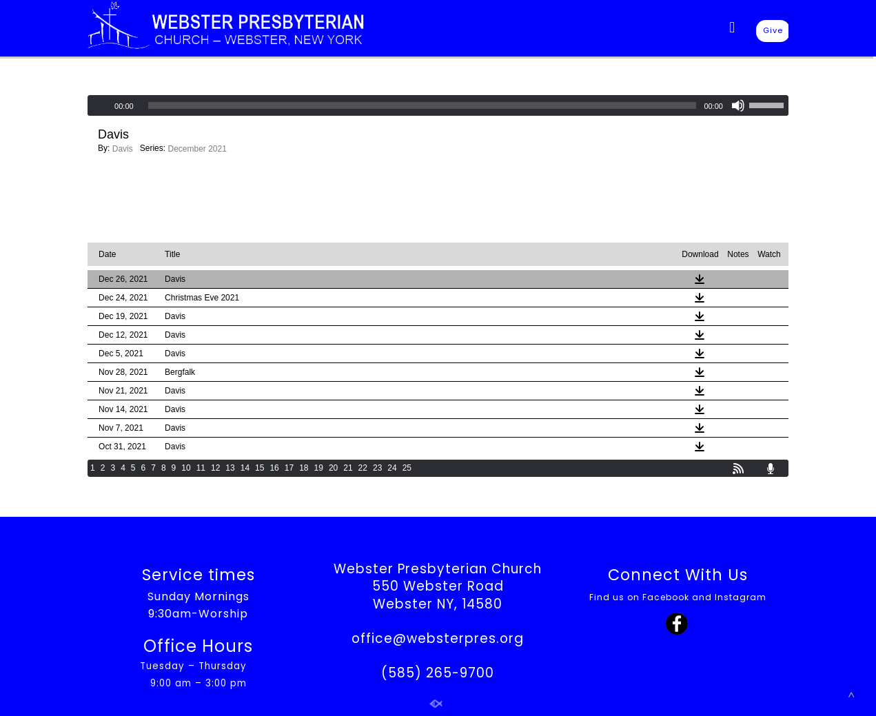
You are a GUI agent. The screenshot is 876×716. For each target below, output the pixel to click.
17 (289, 468)
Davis (122, 149)
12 (215, 468)
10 (185, 468)
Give (773, 30)
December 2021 (196, 149)
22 (362, 468)
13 (229, 468)
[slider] (422, 105)
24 (391, 468)
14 (245, 468)
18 (303, 468)
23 (377, 468)
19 (318, 468)
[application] (438, 105)
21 (347, 468)
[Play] (99, 105)
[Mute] (738, 105)
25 (407, 468)
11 (200, 468)
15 (259, 468)
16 (273, 468)
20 (333, 468)
